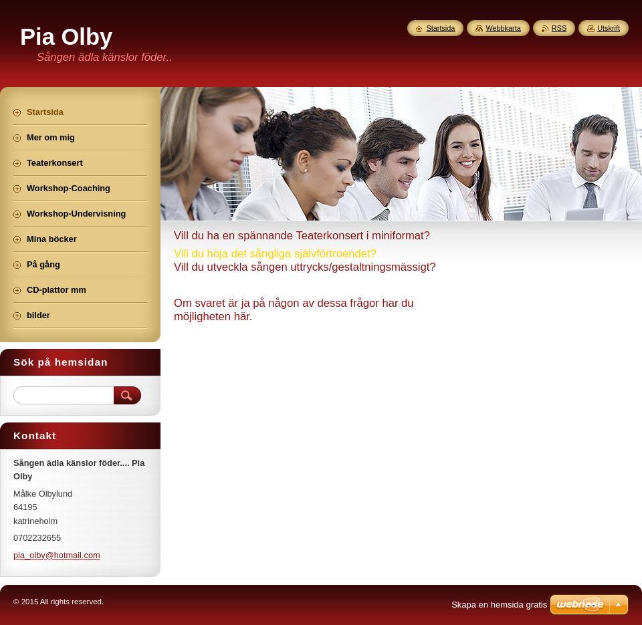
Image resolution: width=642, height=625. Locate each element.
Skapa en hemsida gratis (499, 605)
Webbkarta (503, 28)
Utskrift (608, 28)
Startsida (440, 28)
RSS (559, 28)
